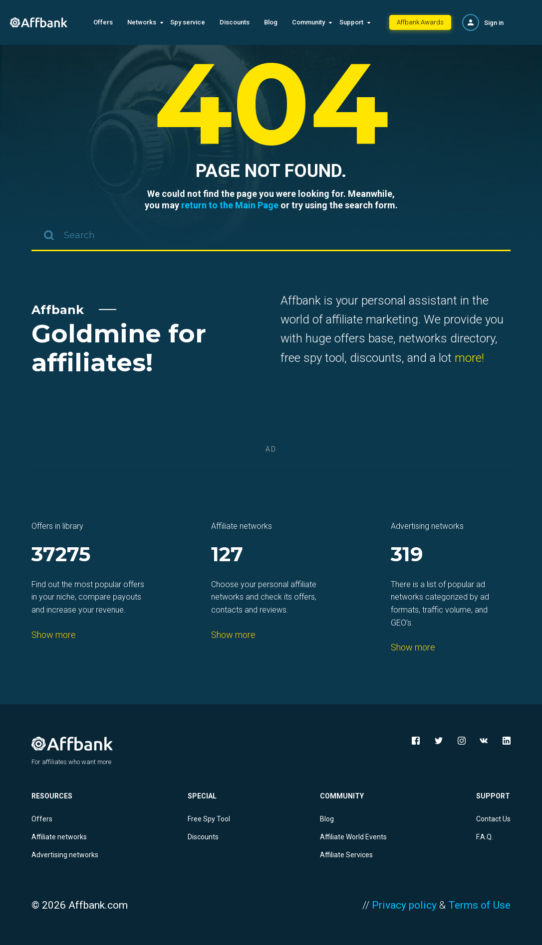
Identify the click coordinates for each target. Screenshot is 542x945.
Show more (53, 635)
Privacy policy (404, 905)
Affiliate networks (59, 836)
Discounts (235, 22)
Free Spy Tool (209, 818)
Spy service (187, 22)
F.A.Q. (484, 836)
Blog (270, 22)
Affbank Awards (420, 22)
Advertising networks (64, 854)
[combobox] (271, 236)
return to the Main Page (229, 205)
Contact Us (493, 818)
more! (469, 358)
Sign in (494, 22)
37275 (60, 555)
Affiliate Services (346, 854)
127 (227, 555)
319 (407, 555)
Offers (103, 22)
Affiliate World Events (353, 836)
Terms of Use (479, 905)
